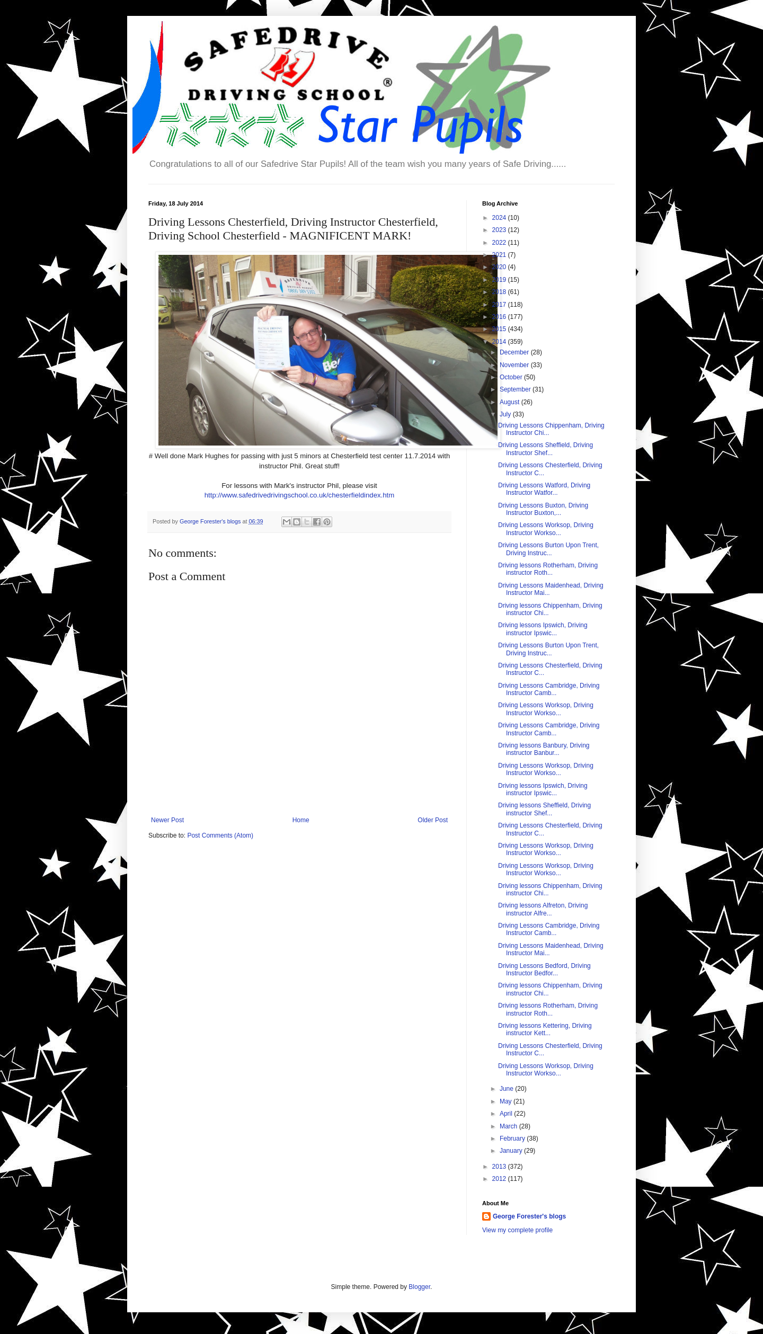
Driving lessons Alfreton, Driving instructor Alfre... (543, 909)
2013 (500, 1166)
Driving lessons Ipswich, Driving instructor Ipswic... (543, 628)
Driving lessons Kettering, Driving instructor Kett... (545, 1029)
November (515, 365)
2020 (500, 267)
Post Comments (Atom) (220, 835)
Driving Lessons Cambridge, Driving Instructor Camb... (548, 689)
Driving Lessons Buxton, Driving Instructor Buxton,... (543, 509)
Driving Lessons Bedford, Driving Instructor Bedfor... (544, 969)
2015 (500, 329)
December (515, 352)
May (506, 1101)
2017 (500, 304)
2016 (500, 317)
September (516, 389)
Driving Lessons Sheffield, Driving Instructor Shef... (545, 448)
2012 (500, 1178)
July (506, 414)
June (507, 1088)
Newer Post (167, 820)
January (512, 1150)
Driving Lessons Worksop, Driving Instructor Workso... (545, 528)
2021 (500, 255)
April (507, 1113)
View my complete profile (517, 1230)
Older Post (433, 820)
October (512, 377)
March (509, 1126)
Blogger (419, 1287)
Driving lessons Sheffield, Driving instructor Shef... (544, 809)
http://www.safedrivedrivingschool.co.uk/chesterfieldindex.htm (299, 495)
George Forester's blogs (529, 1216)
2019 (500, 279)
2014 (500, 341)
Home (300, 820)
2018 (500, 292)
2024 (500, 217)
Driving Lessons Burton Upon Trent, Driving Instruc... (548, 548)
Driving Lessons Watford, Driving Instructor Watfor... (544, 489)
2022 (500, 242)
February (513, 1138)
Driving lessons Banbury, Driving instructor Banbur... (544, 749)
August (510, 402)
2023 (500, 230)
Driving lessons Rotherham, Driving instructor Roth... (548, 569)
